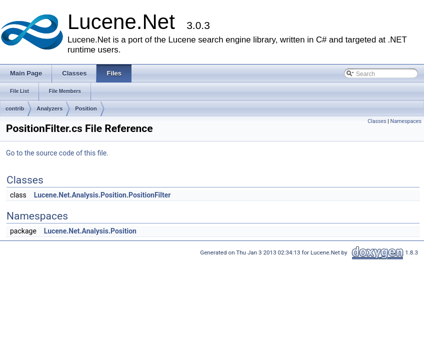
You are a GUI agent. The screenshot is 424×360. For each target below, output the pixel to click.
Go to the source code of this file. (57, 153)
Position (85, 109)
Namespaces (406, 121)
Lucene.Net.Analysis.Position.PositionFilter (102, 195)
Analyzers (49, 109)
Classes (377, 121)
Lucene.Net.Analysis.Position (90, 231)
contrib (15, 109)
